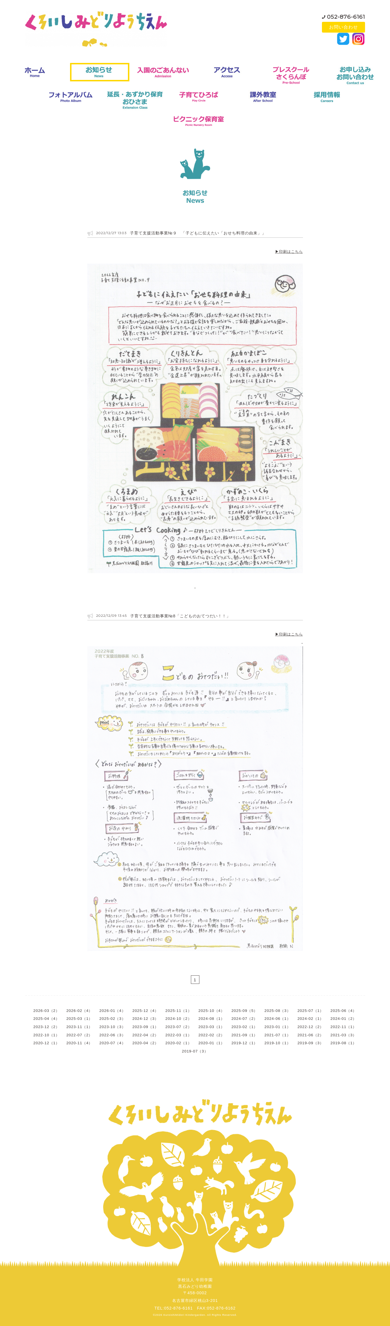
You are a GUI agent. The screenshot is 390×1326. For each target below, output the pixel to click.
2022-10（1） (46, 1035)
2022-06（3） (112, 1035)
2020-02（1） (178, 1043)
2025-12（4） (145, 1011)
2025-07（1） (311, 1011)
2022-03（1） (178, 1035)
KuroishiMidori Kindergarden (184, 1314)
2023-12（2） (46, 1027)
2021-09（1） (244, 1035)
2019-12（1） (244, 1043)
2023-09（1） (145, 1027)
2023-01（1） (277, 1027)
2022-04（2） (145, 1035)
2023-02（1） (244, 1027)
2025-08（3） (277, 1011)
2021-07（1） (277, 1035)
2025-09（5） (244, 1011)
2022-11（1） (343, 1027)
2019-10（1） (277, 1043)
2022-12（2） (311, 1027)
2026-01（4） (112, 1011)
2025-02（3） (112, 1018)
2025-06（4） (343, 1011)
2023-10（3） (112, 1027)
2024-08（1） (212, 1018)
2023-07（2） (178, 1027)
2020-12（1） (46, 1043)
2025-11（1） (178, 1011)
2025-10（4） (212, 1011)
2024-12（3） (145, 1018)
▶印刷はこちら (289, 251)
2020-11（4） (79, 1043)
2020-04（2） (145, 1043)
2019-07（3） (195, 1051)
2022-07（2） (79, 1035)
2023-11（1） (79, 1027)
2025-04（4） (46, 1018)
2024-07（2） (244, 1018)
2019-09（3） (311, 1043)
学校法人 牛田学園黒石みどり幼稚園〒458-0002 (195, 1286)
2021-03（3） (343, 1035)
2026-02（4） (79, 1011)
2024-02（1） (311, 1018)
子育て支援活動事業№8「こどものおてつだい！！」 (180, 616)
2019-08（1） (343, 1043)
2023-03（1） (212, 1027)
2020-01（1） (212, 1043)
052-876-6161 (346, 15)
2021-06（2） (311, 1035)
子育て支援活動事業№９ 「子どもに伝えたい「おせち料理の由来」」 (198, 233)
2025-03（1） (79, 1018)
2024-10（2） (178, 1018)
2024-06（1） (277, 1018)
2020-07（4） (112, 1043)
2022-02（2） (212, 1035)
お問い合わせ (343, 27)
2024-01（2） (343, 1018)
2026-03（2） (46, 1011)
